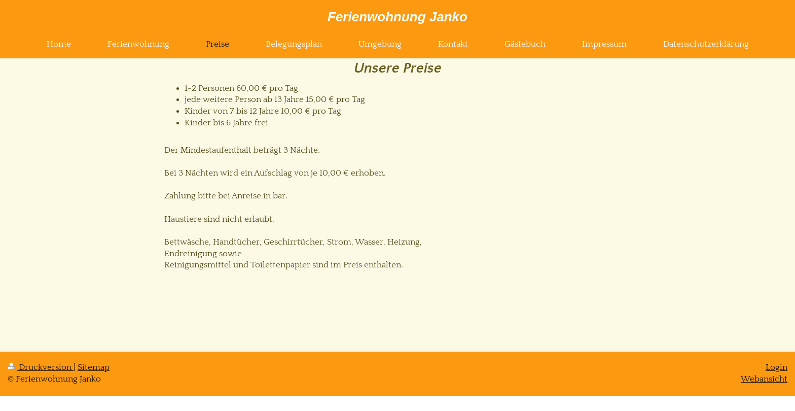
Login (776, 367)
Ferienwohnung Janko (397, 16)
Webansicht (764, 379)
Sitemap (94, 367)
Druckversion (41, 367)
